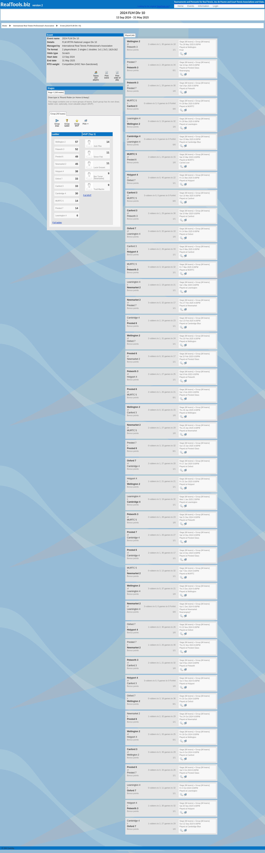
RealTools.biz (163, 6)
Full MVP (87, 195)
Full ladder (57, 222)
